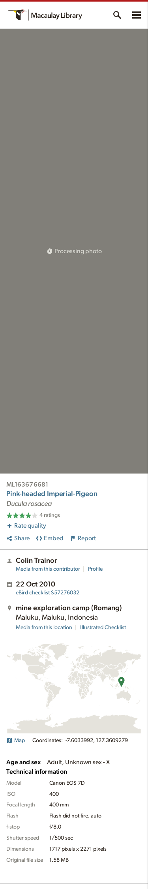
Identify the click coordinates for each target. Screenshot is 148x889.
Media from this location (44, 627)
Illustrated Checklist (103, 627)
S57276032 (47, 593)
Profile (95, 569)
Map (15, 740)
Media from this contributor (48, 569)
